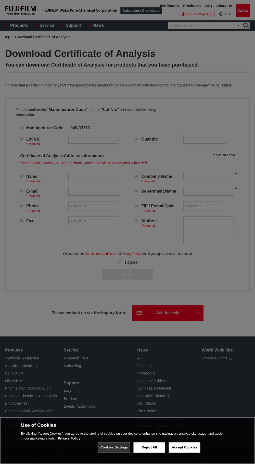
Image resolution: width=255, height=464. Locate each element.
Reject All (149, 447)
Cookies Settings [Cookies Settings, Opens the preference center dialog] (114, 447)
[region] (127, 440)
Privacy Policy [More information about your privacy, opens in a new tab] (69, 438)
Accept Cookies (184, 447)
